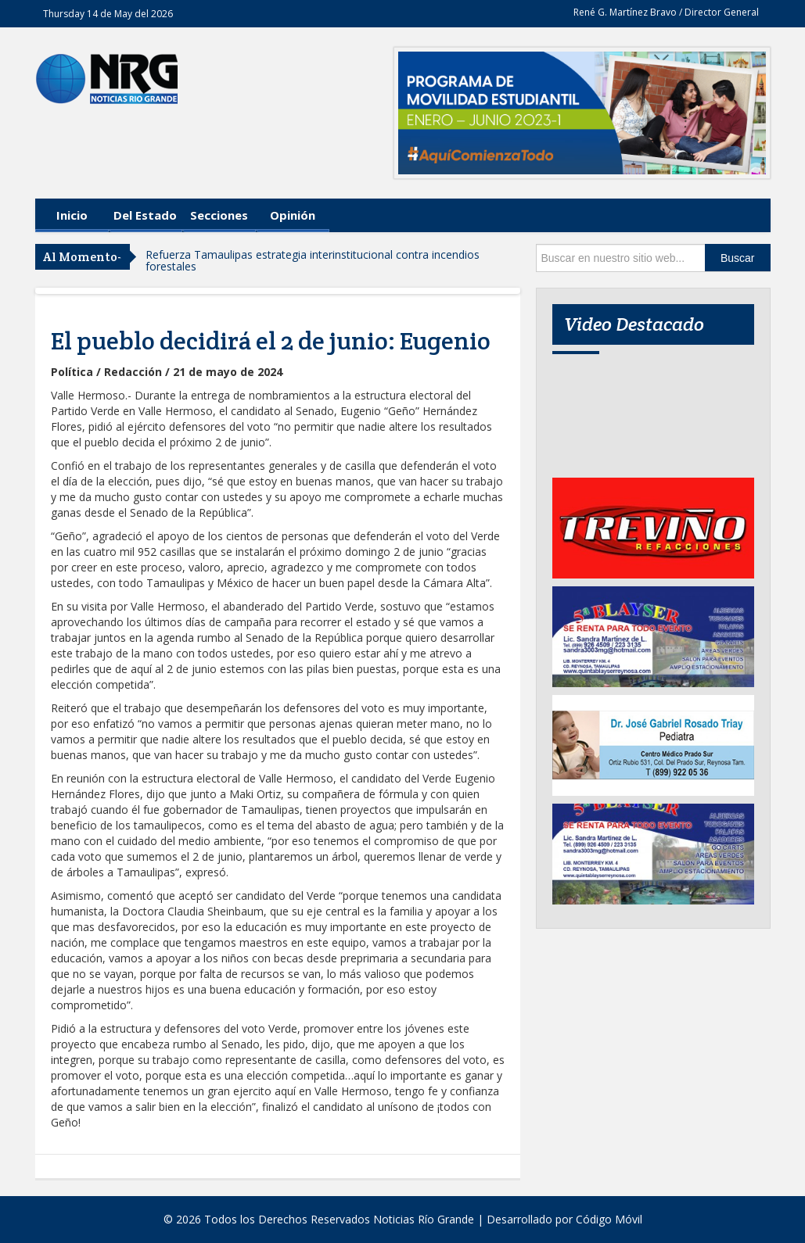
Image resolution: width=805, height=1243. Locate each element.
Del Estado (145, 215)
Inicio (72, 215)
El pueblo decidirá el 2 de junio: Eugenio (271, 340)
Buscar (738, 258)
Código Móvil (609, 1219)
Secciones (219, 215)
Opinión (292, 215)
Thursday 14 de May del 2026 (108, 13)
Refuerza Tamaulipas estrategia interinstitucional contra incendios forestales (313, 260)
